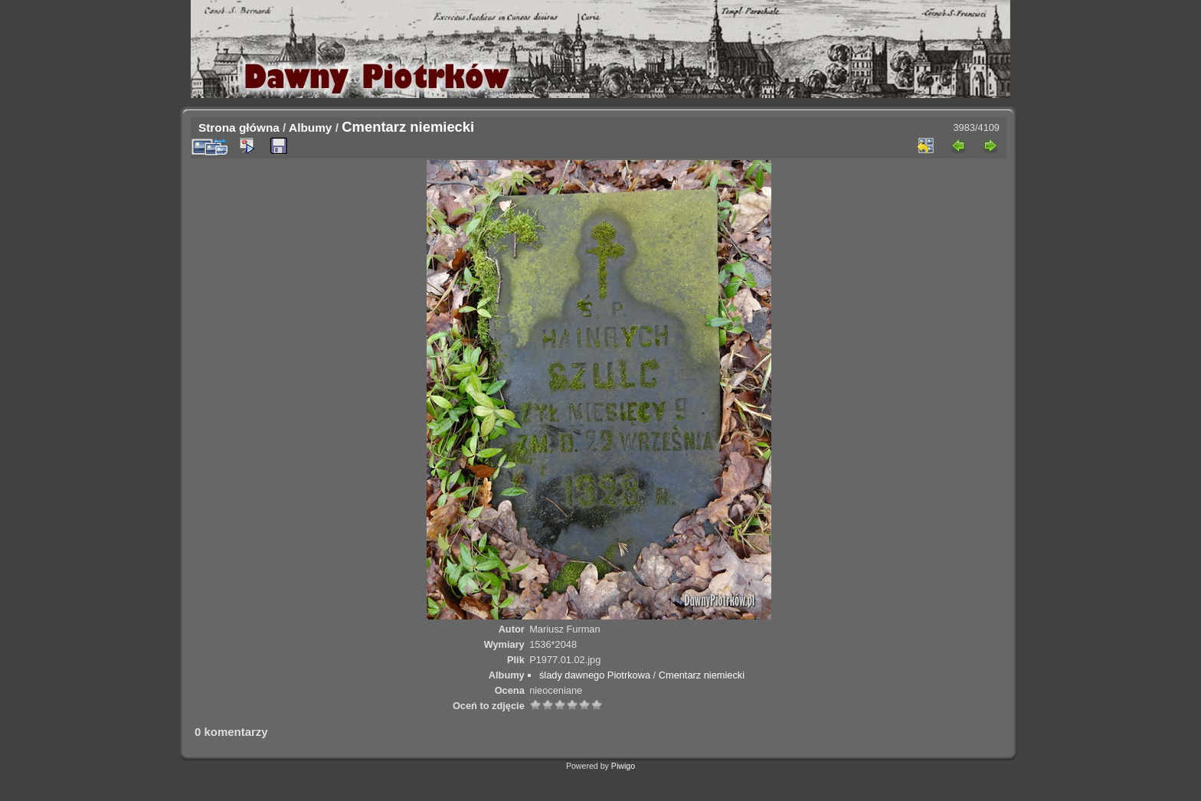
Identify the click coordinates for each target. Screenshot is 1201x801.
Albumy (310, 127)
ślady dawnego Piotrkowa (594, 675)
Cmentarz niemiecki (701, 675)
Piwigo (623, 765)
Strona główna (239, 127)
